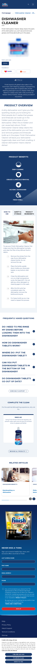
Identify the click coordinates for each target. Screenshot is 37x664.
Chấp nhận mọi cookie (18, 654)
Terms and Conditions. (13, 604)
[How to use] (7, 213)
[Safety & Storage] (17, 213)
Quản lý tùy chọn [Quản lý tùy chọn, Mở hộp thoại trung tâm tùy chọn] (18, 661)
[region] (18, 651)
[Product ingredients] (29, 213)
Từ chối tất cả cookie (18, 658)
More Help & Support (17, 391)
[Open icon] (28, 4)
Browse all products (17, 451)
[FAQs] (3, 621)
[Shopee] (23, 71)
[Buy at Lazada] (8, 71)
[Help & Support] (7, 628)
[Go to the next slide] (33, 499)
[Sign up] (18, 608)
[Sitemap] (5, 635)
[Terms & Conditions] (8, 632)
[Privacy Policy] (6, 625)
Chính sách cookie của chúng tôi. (9, 650)
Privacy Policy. (21, 597)
